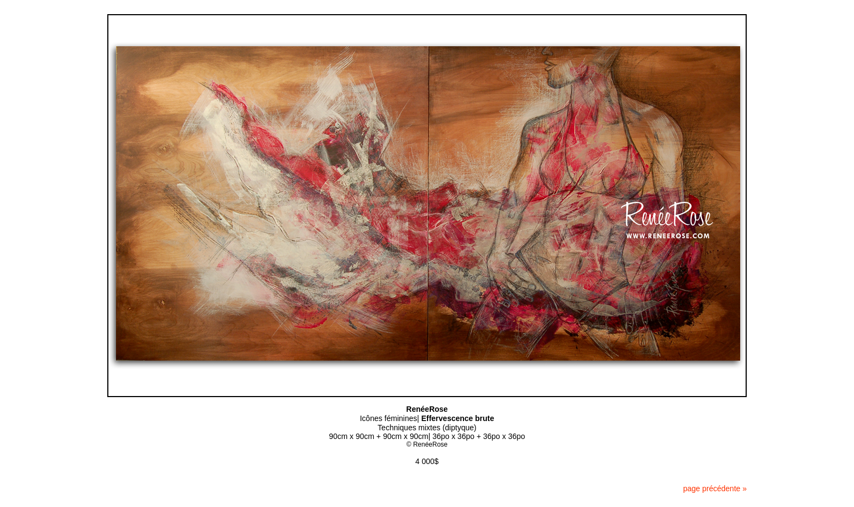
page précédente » (715, 488)
